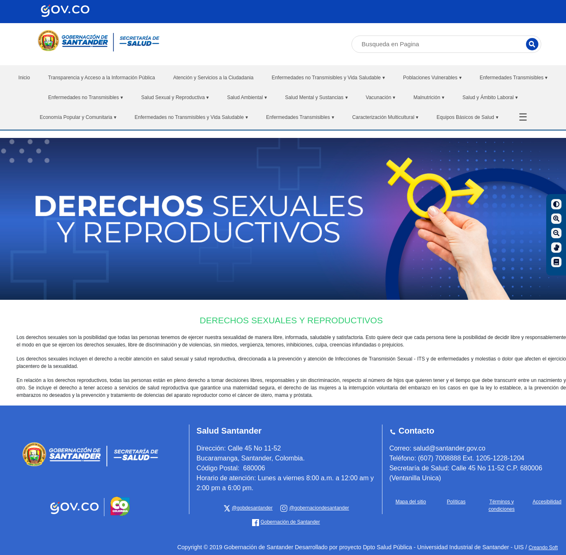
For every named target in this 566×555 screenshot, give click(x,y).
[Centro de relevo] (556, 247)
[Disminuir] (556, 233)
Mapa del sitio (411, 502)
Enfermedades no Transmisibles (85, 97)
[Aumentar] (556, 218)
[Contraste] (556, 204)
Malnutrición (428, 97)
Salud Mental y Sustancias (316, 97)
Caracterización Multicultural (385, 117)
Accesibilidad (547, 502)
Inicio (24, 78)
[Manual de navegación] (556, 262)
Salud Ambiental (247, 97)
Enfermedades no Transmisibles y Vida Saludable (328, 78)
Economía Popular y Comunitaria (78, 117)
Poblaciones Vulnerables (432, 78)
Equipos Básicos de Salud (467, 117)
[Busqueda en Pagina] (446, 44)
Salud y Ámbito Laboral (490, 97)
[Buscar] (532, 44)
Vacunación (381, 97)
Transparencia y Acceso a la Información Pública (101, 78)
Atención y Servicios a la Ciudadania (213, 78)
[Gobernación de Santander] (314, 508)
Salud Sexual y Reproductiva (175, 97)
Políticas (456, 502)
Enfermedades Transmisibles (514, 78)
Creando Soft (543, 547)
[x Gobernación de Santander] (248, 508)
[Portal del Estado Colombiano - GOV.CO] (75, 514)
